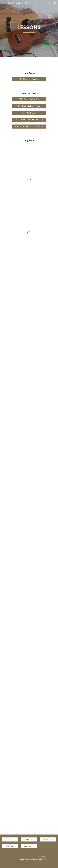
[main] (29, 28)
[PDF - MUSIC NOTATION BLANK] (29, 126)
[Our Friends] (48, 839)
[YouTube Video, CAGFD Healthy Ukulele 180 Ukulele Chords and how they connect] (29, 280)
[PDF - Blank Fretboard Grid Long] (29, 119)
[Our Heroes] (29, 846)
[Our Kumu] (10, 846)
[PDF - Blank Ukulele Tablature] (29, 106)
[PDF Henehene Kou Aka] (29, 79)
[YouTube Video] (29, 364)
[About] (10, 839)
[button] (3, 3)
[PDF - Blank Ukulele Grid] (29, 99)
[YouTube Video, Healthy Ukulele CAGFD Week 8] (29, 603)
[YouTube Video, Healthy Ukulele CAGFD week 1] (29, 322)
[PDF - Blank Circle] (29, 113)
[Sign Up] (29, 839)
